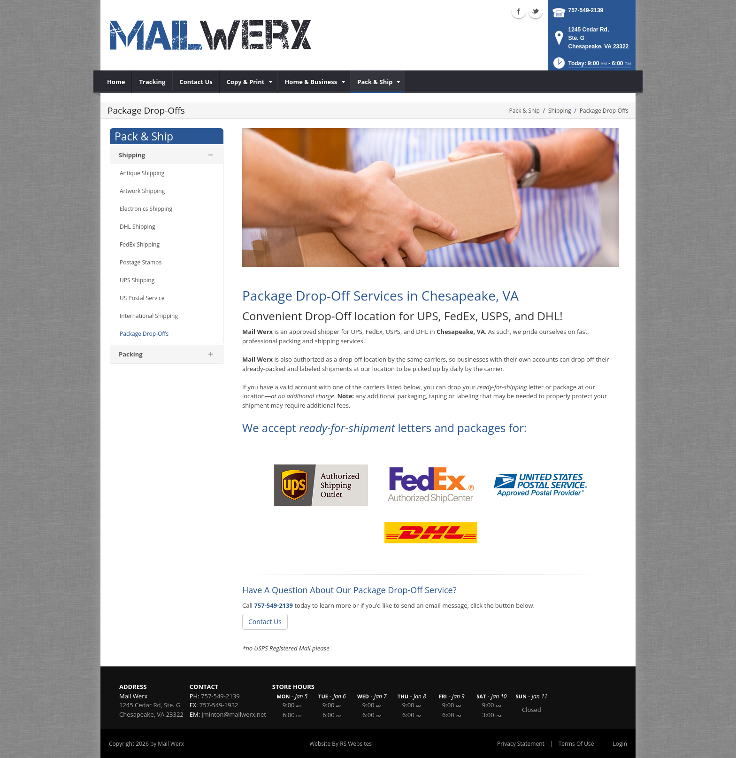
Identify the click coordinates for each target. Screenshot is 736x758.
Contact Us (265, 621)
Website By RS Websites (340, 744)
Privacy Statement (520, 744)
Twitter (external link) (536, 11)
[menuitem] (116, 81)
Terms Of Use (576, 744)
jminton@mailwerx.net (234, 714)
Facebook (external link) (519, 11)
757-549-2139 (586, 10)
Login (620, 744)
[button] (591, 66)
